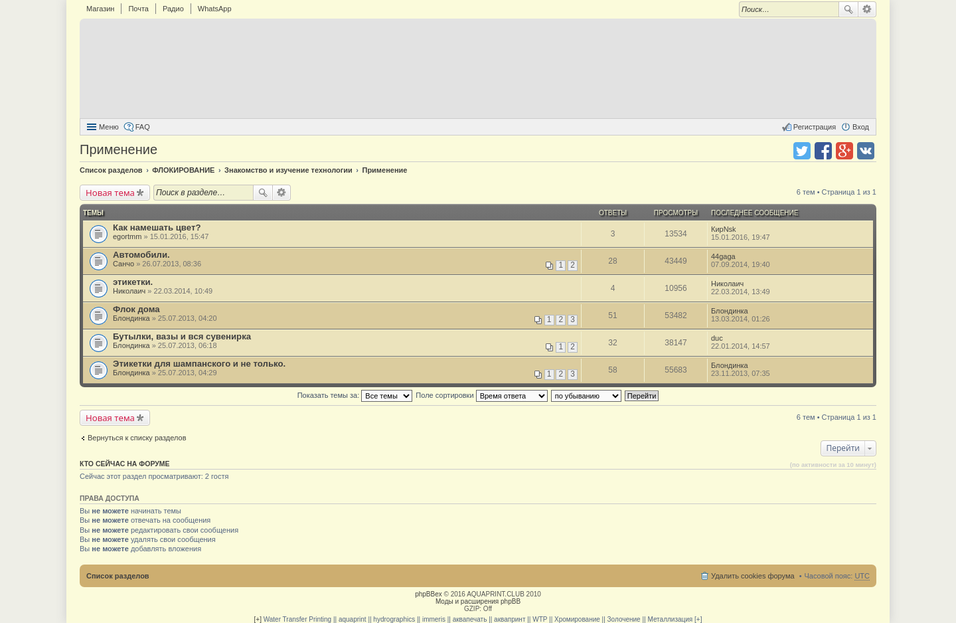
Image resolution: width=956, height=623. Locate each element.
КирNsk (723, 229)
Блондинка (131, 318)
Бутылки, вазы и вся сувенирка (182, 336)
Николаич (129, 291)
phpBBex (428, 594)
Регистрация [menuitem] (814, 127)
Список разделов (117, 576)
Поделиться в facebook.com (823, 150)
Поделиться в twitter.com (802, 150)
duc (717, 338)
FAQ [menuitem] (142, 127)
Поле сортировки (481, 395)
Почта (138, 9)
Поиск (848, 9)
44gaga (723, 256)
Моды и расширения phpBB (478, 601)
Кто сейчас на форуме (125, 464)
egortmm (127, 236)
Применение (118, 149)
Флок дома (136, 309)
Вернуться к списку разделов (137, 438)
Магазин (100, 9)
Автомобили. (141, 255)
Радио (173, 9)
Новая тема (110, 193)
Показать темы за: (355, 395)
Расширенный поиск (867, 9)
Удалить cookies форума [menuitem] (753, 576)
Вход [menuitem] (860, 127)
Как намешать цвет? (156, 227)
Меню (109, 127)
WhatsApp (215, 9)
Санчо (123, 264)
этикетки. (133, 282)
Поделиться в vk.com (865, 150)
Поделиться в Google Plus (844, 150)
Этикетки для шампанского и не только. (199, 364)
